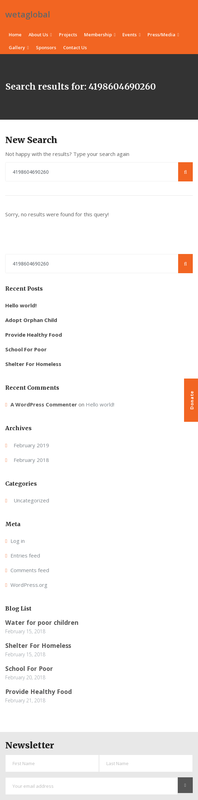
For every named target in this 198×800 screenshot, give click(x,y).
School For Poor (26, 349)
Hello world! (21, 305)
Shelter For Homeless (33, 363)
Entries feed (25, 555)
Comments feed (29, 570)
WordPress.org (28, 584)
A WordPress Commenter (43, 404)
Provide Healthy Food (33, 334)
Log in (17, 540)
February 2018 (31, 459)
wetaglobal (27, 14)
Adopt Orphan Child (31, 319)
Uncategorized (31, 500)
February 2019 (31, 445)
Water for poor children (41, 622)
